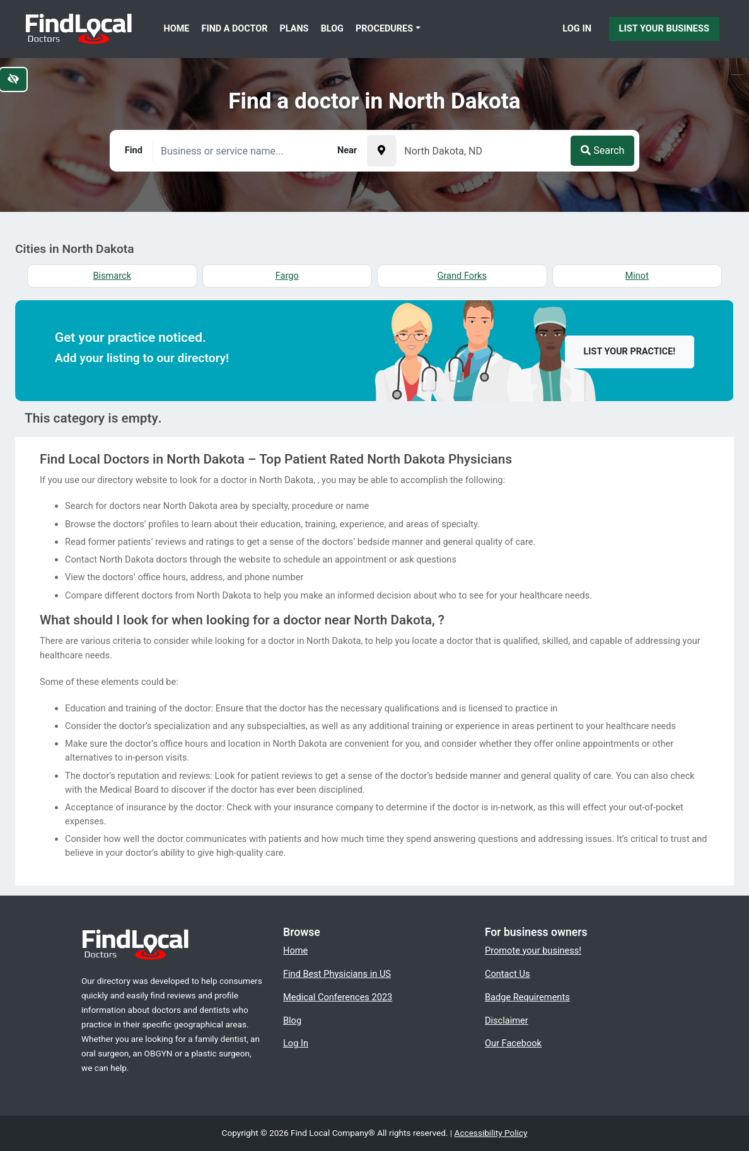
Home (177, 28)
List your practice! (630, 351)
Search (602, 150)
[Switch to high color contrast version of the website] (13, 79)
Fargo (287, 275)
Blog (332, 28)
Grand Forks (462, 275)
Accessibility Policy (491, 1133)
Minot (637, 275)
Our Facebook (513, 1043)
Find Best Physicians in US (337, 973)
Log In (576, 28)
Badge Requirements (527, 997)
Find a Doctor (235, 28)
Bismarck (112, 275)
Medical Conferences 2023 (337, 997)
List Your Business (664, 28)
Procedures (384, 28)
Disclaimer (506, 1020)
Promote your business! (533, 950)
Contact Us (507, 973)
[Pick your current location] (381, 151)
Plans (294, 28)
